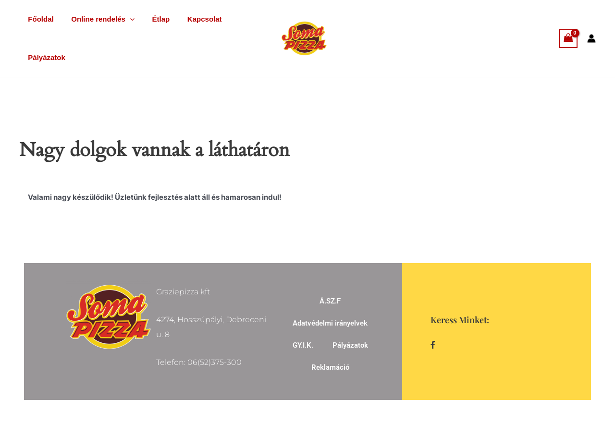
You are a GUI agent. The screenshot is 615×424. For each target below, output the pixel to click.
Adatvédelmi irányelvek (330, 323)
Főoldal (39, 19)
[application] (125, 19)
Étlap (153, 19)
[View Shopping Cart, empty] (568, 38)
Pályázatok (45, 57)
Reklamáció (330, 367)
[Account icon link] (591, 38)
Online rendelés (98, 19)
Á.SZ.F (330, 301)
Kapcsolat (193, 19)
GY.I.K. (303, 345)
